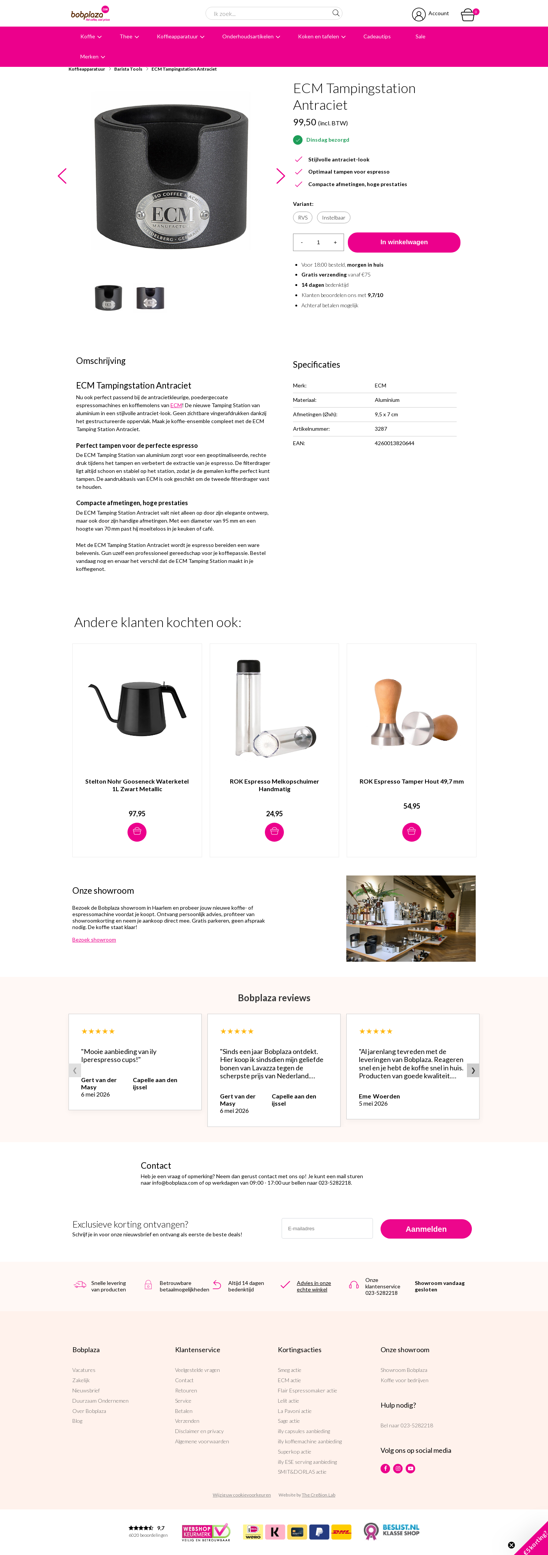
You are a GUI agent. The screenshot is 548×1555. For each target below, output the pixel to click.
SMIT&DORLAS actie (302, 1471)
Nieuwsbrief (86, 1390)
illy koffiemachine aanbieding (310, 1441)
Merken (89, 56)
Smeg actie (289, 1370)
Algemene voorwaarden (202, 1441)
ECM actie (289, 1380)
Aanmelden (426, 1229)
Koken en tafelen (318, 36)
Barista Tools (128, 69)
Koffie (87, 36)
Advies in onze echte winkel (314, 1286)
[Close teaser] (511, 1545)
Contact (184, 1380)
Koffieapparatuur (177, 36)
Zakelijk (81, 1380)
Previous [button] (61, 176)
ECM (176, 405)
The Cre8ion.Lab (318, 1495)
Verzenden (187, 1421)
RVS (302, 217)
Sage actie (289, 1421)
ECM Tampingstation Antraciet (184, 69)
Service (183, 1400)
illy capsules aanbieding (304, 1431)
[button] (531, 1538)
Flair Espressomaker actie (307, 1390)
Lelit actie (288, 1400)
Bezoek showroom (94, 939)
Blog (77, 1421)
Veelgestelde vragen (197, 1370)
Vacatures (84, 1370)
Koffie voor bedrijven (405, 1380)
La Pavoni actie (295, 1411)
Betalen (184, 1411)
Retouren (186, 1390)
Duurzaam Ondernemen (100, 1400)
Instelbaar (334, 217)
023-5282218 (417, 1425)
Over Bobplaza (89, 1411)
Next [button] (280, 176)
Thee (125, 36)
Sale (420, 36)
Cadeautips (377, 36)
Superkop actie (294, 1451)
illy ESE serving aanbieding (307, 1462)
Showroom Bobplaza (404, 1370)
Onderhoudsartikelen (248, 36)
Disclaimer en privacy (199, 1431)
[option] (171, 176)
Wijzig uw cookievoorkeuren (242, 1495)
